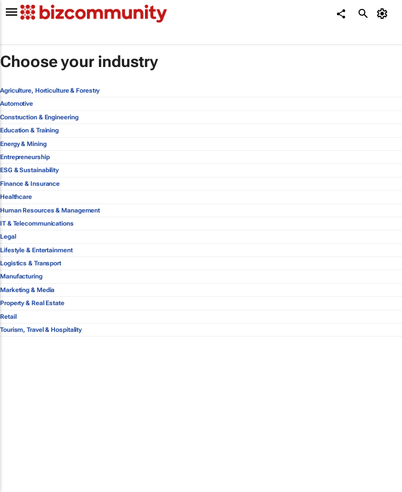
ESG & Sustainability (29, 170)
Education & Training (29, 130)
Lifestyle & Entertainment (36, 250)
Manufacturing (21, 276)
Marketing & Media (27, 290)
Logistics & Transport (30, 263)
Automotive (16, 103)
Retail (8, 316)
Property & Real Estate (32, 303)
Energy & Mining (23, 144)
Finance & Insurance (30, 183)
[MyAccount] (384, 13)
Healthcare (16, 196)
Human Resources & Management (50, 210)
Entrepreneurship (24, 157)
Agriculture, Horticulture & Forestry (49, 90)
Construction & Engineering (39, 117)
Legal (8, 236)
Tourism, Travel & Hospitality (41, 329)
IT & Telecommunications (37, 223)
